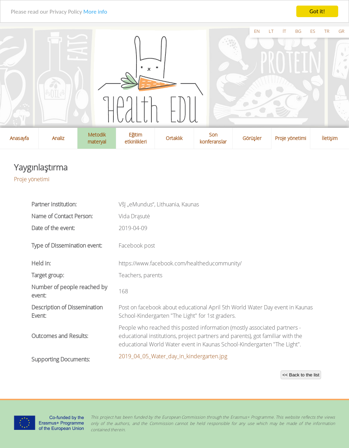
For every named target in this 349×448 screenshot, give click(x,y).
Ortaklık (174, 138)
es (312, 31)
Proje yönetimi (290, 138)
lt (271, 31)
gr (341, 31)
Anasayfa (19, 138)
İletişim (329, 138)
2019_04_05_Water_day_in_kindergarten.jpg (173, 356)
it (284, 31)
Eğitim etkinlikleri (136, 138)
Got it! (317, 11)
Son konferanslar (213, 138)
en (257, 31)
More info (95, 11)
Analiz (58, 138)
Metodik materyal (97, 138)
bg (298, 31)
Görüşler (252, 138)
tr (326, 31)
